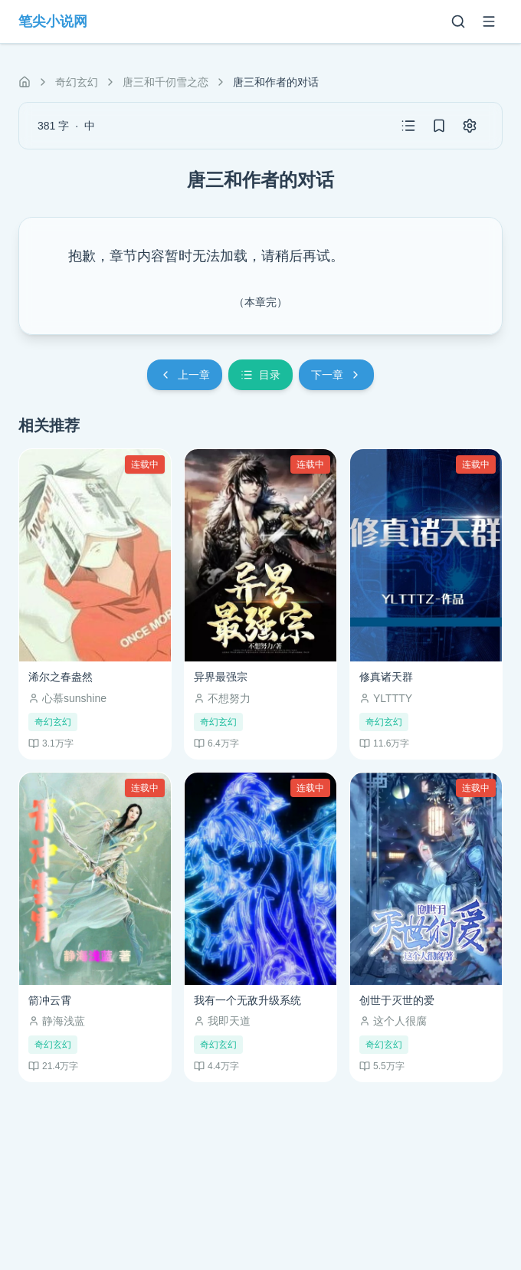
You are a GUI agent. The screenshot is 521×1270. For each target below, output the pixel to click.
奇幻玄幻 (76, 82)
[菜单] (489, 21)
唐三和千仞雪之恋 (165, 82)
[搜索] (458, 21)
